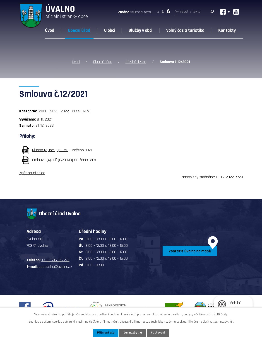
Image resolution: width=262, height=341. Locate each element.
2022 (65, 111)
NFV (86, 111)
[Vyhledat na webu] (195, 12)
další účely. (221, 314)
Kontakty (227, 30)
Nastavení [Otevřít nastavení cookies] (158, 333)
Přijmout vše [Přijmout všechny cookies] (106, 333)
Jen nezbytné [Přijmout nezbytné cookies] (133, 333)
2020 (43, 111)
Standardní (162, 11)
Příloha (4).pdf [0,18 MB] (51, 149)
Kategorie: (28, 111)
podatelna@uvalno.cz (55, 266)
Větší (168, 11)
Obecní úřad (79, 30)
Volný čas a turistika (185, 30)
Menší (158, 11)
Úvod (49, 30)
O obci (109, 30)
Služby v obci (140, 30)
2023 (76, 111)
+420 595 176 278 (55, 260)
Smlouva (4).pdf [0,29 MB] (52, 159)
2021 (54, 111)
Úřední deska (135, 61)
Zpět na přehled (32, 173)
